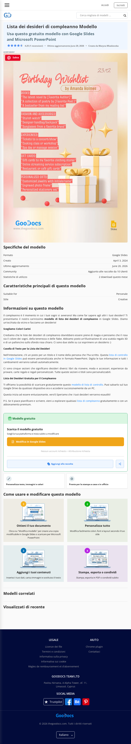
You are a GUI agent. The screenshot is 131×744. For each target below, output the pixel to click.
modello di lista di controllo (87, 384)
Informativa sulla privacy (54, 656)
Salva (13, 58)
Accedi (105, 5)
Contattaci (94, 651)
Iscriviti (121, 5)
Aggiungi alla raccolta (60, 463)
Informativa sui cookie (53, 661)
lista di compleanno (88, 400)
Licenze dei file (53, 646)
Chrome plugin (94, 646)
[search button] (125, 15)
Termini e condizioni (53, 651)
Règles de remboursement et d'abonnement (53, 666)
